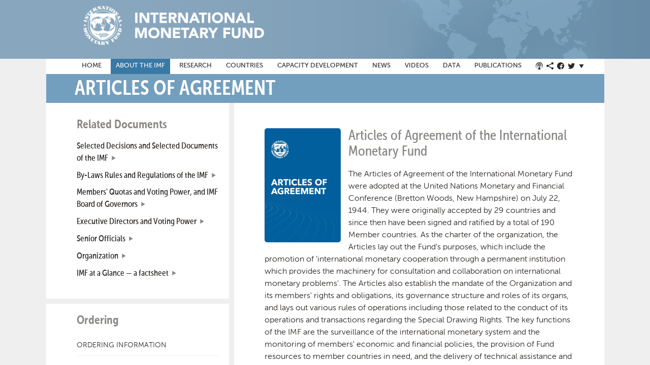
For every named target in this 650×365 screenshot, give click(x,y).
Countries (244, 65)
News (381, 65)
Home (92, 65)
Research (195, 65)
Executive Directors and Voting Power (137, 221)
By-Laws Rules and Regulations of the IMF (142, 175)
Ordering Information (122, 345)
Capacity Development (317, 65)
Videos (417, 65)
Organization (97, 256)
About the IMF (140, 65)
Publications (498, 65)
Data (451, 65)
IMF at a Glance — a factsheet (123, 273)
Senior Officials (101, 239)
